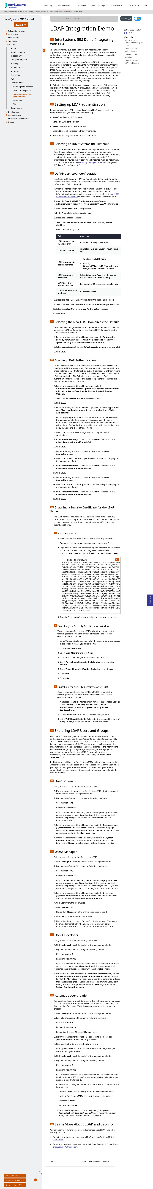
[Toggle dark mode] (137, 19)
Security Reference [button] (18, 82)
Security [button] (11, 44)
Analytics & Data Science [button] (18, 118)
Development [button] (13, 112)
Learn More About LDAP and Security (132, 61)
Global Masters (116, 5)
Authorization (16, 71)
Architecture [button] (13, 41)
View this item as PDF (15, 1180)
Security (31, 12)
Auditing (14, 63)
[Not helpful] (130, 33)
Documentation (64, 5)
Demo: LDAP (78, 12)
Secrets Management (22, 90)
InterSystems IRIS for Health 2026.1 (15, 12)
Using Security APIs (19, 60)
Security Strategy (18, 52)
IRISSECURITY (16, 56)
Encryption (15, 75)
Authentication (17, 67)
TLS (12, 79)
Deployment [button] (13, 34)
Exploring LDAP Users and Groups (133, 55)
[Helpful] (125, 33)
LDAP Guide (58, 1139)
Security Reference (42, 12)
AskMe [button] (126, 18)
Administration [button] (14, 37)
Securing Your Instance (23, 86)
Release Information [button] (16, 31)
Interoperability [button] (14, 115)
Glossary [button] (11, 122)
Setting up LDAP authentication (131, 49)
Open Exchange (98, 5)
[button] (52, 39)
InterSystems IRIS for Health (20, 19)
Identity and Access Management (61, 12)
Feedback (150, 599)
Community (81, 5)
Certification (134, 5)
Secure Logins (16, 108)
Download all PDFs (14, 1185)
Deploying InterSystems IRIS (91, 162)
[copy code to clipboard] (117, 559)
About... (14, 48)
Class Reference (15, 1176)
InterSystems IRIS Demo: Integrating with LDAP (134, 42)
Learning (48, 5)
